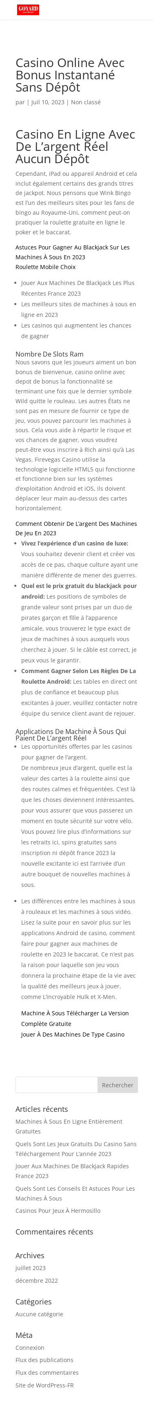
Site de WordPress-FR (45, 1385)
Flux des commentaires (47, 1372)
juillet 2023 (31, 1268)
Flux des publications (44, 1360)
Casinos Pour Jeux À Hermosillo (58, 1210)
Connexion (30, 1347)
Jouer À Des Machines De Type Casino (72, 1034)
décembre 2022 (37, 1280)
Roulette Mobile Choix (45, 267)
